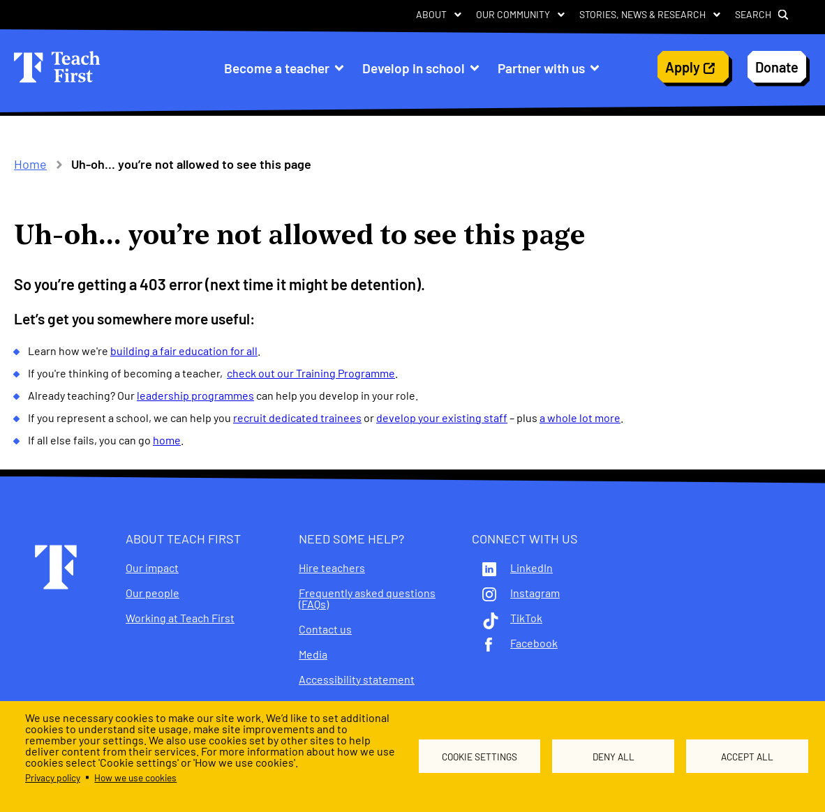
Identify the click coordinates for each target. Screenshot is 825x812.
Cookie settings (479, 756)
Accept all (747, 756)
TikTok (526, 618)
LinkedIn (531, 567)
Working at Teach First (180, 618)
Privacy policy (52, 777)
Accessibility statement (357, 679)
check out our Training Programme (311, 372)
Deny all (613, 756)
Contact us (325, 629)
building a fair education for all (184, 350)
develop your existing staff (441, 417)
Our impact (152, 567)
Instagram (535, 593)
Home (30, 164)
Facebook (534, 643)
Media (313, 654)
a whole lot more (580, 417)
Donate (776, 67)
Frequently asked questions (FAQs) (367, 598)
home (167, 439)
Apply (682, 67)
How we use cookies (135, 777)
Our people (152, 593)
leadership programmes (195, 395)
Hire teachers (332, 567)
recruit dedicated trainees (297, 417)
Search (753, 14)
